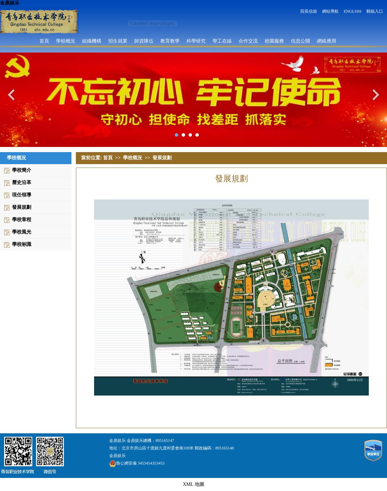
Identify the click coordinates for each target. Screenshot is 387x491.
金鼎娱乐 (9, 2)
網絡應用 (326, 41)
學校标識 (21, 244)
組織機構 (91, 41)
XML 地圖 (193, 484)
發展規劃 (21, 207)
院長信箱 (308, 11)
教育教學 (170, 41)
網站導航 (330, 11)
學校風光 (21, 232)
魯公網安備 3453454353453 (136, 463)
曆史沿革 (21, 182)
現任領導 (21, 194)
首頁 (44, 41)
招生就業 (117, 41)
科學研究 (196, 41)
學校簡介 (21, 170)
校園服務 (274, 41)
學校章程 (21, 219)
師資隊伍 (143, 41)
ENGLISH (352, 11)
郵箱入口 (374, 11)
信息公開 (300, 41)
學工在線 (222, 41)
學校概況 (65, 41)
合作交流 (248, 41)
